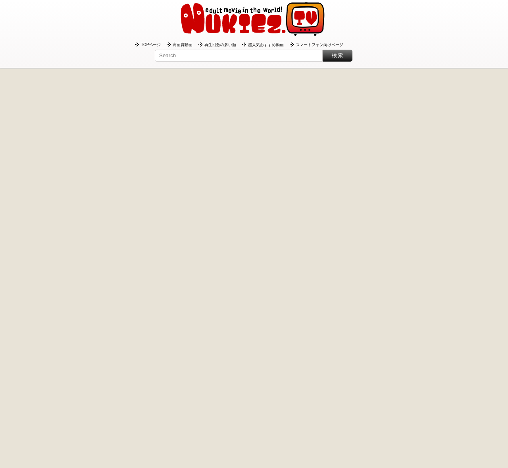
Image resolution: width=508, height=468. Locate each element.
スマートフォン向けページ (319, 45)
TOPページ (151, 45)
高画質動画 (182, 45)
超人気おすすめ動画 (266, 45)
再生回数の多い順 (220, 45)
